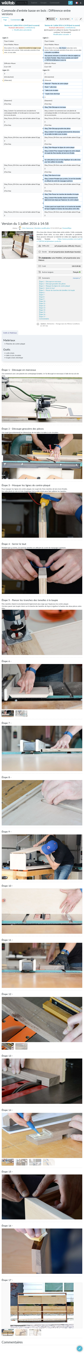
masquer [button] (76, 278)
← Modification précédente (22, 30)
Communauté (54, 3)
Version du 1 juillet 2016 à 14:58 (57, 25)
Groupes (43, 3)
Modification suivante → (62, 34)
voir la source (34, 25)
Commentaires (16, 20)
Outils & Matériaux (10, 333)
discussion (20, 28)
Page (5, 20)
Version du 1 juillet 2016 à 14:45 (16, 25)
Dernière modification (42, 228)
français (76, 2)
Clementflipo (66, 228)
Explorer (34, 3)
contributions (29, 28)
